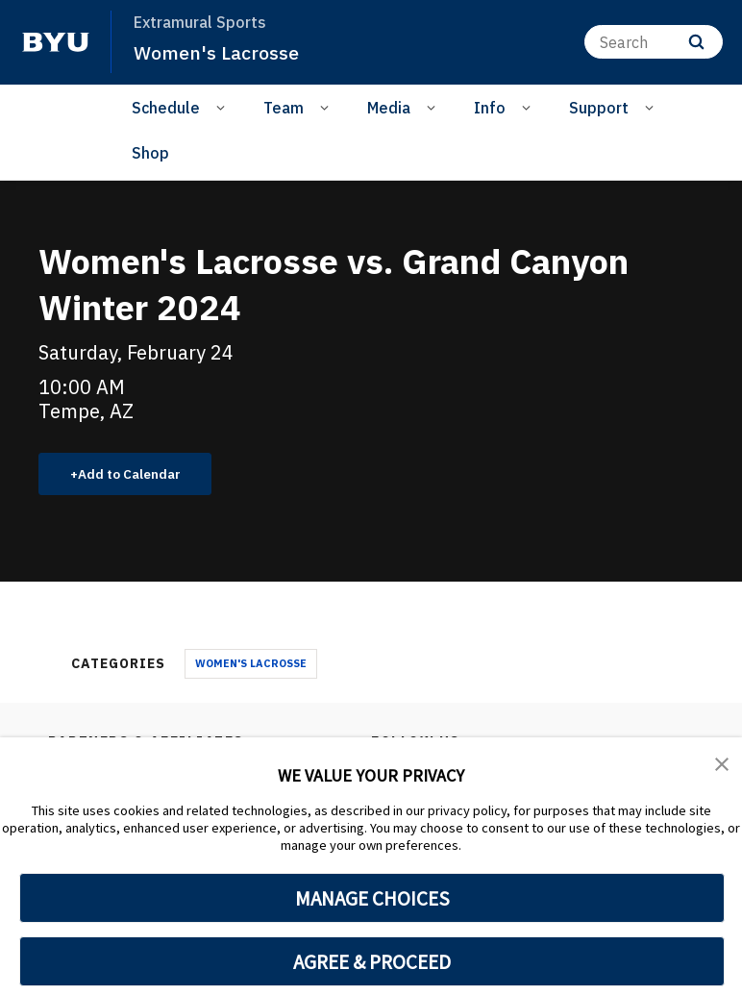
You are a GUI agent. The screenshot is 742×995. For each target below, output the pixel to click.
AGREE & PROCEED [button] (372, 961)
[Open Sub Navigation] (223, 107)
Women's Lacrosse (221, 51)
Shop (150, 152)
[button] (723, 765)
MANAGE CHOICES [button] (372, 897)
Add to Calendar (140, 475)
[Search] (653, 42)
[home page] (55, 42)
